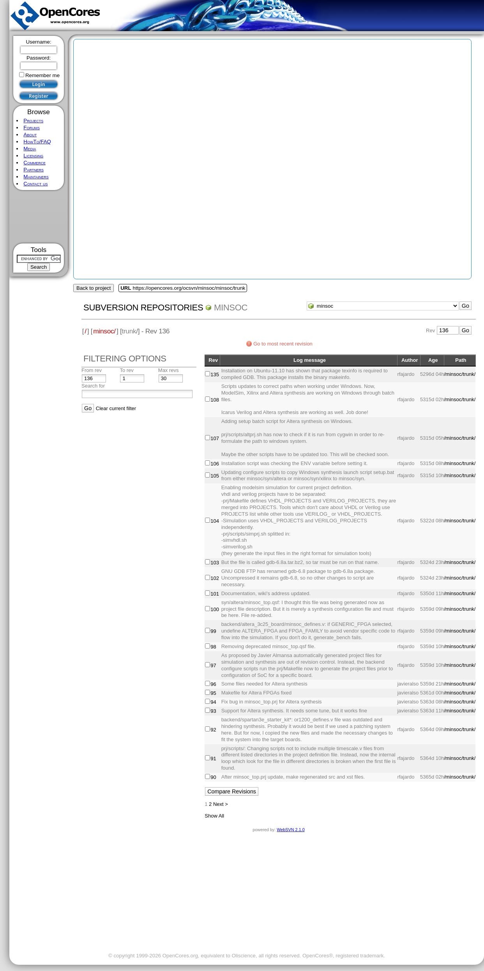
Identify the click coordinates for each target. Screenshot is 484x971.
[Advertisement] (38, 216)
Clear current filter (116, 408)
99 (213, 631)
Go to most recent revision (283, 344)
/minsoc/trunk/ (459, 374)
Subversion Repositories (143, 307)
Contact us (35, 184)
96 (213, 684)
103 (214, 563)
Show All (214, 816)
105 (214, 476)
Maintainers (35, 177)
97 (213, 665)
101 (214, 594)
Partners (33, 170)
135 (214, 374)
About (30, 134)
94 (213, 702)
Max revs (168, 370)
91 (213, 758)
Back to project (93, 288)
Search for (93, 386)
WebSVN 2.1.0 (290, 829)
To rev (126, 370)
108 (214, 400)
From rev (91, 370)
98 (213, 647)
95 (213, 693)
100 (214, 609)
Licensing (33, 156)
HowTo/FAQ (37, 142)
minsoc (230, 307)
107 (214, 438)
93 (213, 711)
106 (214, 464)
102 (214, 578)
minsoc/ (104, 331)
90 (213, 777)
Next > (220, 804)
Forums (31, 127)
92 (213, 730)
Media (29, 149)
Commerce (34, 163)
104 (214, 521)
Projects (33, 120)
